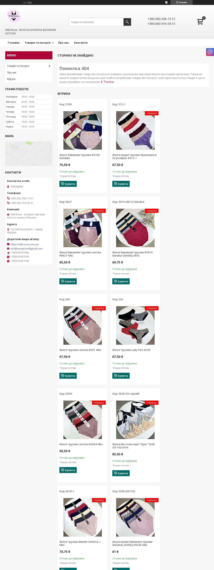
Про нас (63, 42)
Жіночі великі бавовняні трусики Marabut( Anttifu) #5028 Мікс (79, 449)
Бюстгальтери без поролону (76, 534)
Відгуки (11, 79)
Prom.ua (124, 563)
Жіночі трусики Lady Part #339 (181, 252)
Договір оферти (16, 534)
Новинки (116, 519)
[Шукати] (127, 22)
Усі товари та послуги (132, 492)
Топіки (109, 82)
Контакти (81, 42)
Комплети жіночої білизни (74, 529)
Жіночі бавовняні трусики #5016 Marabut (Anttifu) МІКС (79, 254)
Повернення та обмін (19, 529)
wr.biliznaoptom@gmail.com (26, 248)
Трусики (63, 519)
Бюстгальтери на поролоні (75, 539)
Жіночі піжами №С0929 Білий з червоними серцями (181, 449)
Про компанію (15, 539)
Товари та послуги (37, 42)
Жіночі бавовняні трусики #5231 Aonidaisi (131, 449)
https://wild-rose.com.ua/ (25, 244)
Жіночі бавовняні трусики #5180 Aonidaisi (79, 156)
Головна (13, 42)
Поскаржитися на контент (121, 566)
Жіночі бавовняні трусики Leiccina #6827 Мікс (183, 156)
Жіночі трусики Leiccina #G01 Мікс (132, 252)
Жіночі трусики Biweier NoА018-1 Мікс (183, 351)
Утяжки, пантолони (70, 524)
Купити (70, 184)
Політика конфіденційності (151, 566)
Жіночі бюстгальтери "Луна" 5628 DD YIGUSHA (132, 351)
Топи (62, 544)
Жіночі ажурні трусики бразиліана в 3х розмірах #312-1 (133, 156)
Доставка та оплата (19, 524)
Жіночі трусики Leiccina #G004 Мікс (81, 349)
